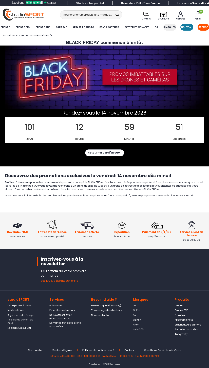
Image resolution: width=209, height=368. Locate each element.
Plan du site (35, 350)
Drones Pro (43, 27)
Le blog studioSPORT (19, 328)
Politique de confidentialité (98, 350)
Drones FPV (22, 27)
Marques (170, 27)
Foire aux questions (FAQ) (106, 305)
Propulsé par (95, 364)
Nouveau (187, 27)
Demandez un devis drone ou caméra (65, 324)
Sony (136, 315)
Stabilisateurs (109, 27)
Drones (5, 27)
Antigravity (181, 334)
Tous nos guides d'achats (106, 310)
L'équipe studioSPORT (20, 305)
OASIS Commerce (111, 364)
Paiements (55, 305)
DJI (157, 27)
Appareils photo (83, 27)
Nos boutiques (16, 310)
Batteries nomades (136, 27)
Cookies (129, 350)
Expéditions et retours (62, 310)
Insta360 (138, 329)
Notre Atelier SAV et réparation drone (60, 316)
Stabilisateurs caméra (188, 324)
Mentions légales (62, 350)
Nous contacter (100, 315)
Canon (137, 319)
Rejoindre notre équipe (21, 315)
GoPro (136, 310)
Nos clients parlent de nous (20, 321)
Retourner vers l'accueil (104, 152)
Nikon (136, 324)
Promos (203, 27)
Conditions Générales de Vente (162, 350)
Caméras (61, 27)
